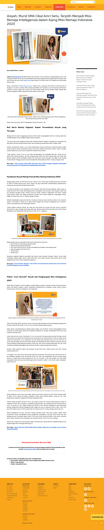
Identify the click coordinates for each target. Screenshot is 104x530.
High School (41, 493)
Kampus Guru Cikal (27, 523)
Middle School (41, 492)
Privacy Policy (72, 499)
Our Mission (10, 490)
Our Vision (9, 488)
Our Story (9, 486)
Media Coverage (73, 493)
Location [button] (38, 7)
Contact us (72, 497)
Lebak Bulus (26, 488)
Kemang (25, 497)
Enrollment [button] (71, 7)
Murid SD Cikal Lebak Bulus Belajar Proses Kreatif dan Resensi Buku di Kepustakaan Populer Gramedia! (86, 113)
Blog (70, 488)
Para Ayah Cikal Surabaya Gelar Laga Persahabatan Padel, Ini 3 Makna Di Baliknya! (85, 87)
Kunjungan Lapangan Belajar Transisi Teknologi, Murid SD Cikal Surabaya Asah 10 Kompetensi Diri (86, 105)
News (70, 486)
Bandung (25, 492)
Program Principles (12, 495)
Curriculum (10, 492)
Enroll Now (56, 486)
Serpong (25, 490)
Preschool (40, 486)
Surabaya (25, 495)
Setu (24, 493)
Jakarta (25, 518)
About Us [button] (28, 7)
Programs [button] (48, 7)
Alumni (81, 7)
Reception (40, 488)
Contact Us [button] (91, 7)
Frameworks (10, 497)
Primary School (42, 490)
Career (55, 488)
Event (70, 490)
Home (19, 7)
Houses (9, 499)
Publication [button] (60, 7)
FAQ (70, 495)
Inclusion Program (42, 495)
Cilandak (25, 505)
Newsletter (72, 492)
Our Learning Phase (12, 493)
